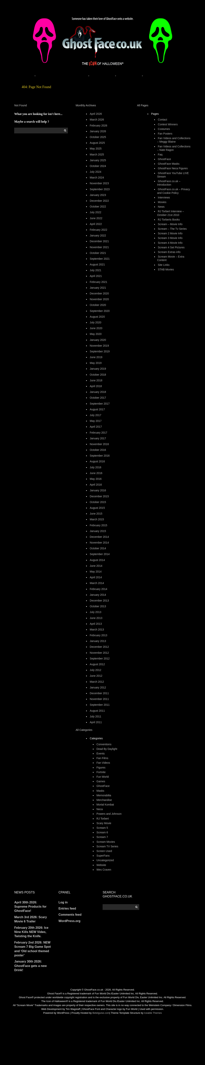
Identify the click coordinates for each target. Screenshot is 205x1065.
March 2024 (97, 177)
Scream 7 (102, 837)
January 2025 (98, 160)
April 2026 (96, 113)
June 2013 (96, 618)
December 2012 (99, 646)
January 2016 (98, 490)
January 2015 (98, 531)
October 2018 (98, 374)
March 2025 (97, 154)
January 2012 (98, 687)
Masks (100, 790)
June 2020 (96, 328)
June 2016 (96, 473)
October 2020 (98, 305)
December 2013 (99, 600)
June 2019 (96, 357)
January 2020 (98, 339)
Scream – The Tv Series (172, 228)
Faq (160, 154)
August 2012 (97, 664)
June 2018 (96, 380)
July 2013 (95, 612)
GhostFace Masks (168, 163)
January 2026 (98, 131)
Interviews (164, 197)
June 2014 (96, 565)
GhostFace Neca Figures (173, 168)
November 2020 (99, 299)
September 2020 (100, 310)
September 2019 (100, 351)
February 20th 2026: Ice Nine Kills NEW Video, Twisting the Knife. (31, 932)
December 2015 (99, 496)
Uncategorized (105, 860)
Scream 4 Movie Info (170, 242)
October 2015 (98, 502)
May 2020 (95, 333)
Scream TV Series (107, 846)
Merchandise (104, 799)
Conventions (103, 744)
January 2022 (98, 235)
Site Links (164, 264)
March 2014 (97, 583)
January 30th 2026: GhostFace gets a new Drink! (30, 966)
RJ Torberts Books (169, 219)
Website (101, 865)
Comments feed (70, 914)
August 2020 (97, 316)
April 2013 (96, 623)
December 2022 (99, 200)
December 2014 (99, 536)
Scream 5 (102, 827)
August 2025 (97, 142)
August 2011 (97, 710)
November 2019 (99, 345)
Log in (63, 902)
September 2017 (100, 403)
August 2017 (97, 409)
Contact (162, 119)
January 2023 (98, 195)
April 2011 (96, 722)
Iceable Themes (153, 1012)
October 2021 (98, 252)
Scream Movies (105, 841)
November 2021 (99, 247)
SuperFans (102, 855)
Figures (100, 767)
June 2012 (96, 675)
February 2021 (98, 281)
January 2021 (98, 287)
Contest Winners (168, 124)
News (161, 206)
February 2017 (98, 432)
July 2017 (95, 415)
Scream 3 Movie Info (170, 238)
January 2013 (98, 641)
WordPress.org (69, 921)
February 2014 (98, 589)
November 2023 (99, 183)
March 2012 (97, 681)
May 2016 (95, 478)
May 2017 (95, 420)
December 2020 (99, 293)
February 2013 (98, 635)
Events (100, 753)
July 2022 (95, 212)
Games (100, 781)
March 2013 (97, 629)
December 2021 (99, 241)
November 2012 (99, 652)
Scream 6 (102, 832)
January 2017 (98, 438)
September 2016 (100, 455)
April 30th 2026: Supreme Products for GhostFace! (30, 907)
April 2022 (96, 224)
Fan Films (102, 758)
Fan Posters (165, 133)
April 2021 (96, 276)
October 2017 (98, 397)
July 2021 (95, 270)
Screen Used (104, 851)
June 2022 (96, 218)
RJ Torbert (102, 818)
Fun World (102, 776)
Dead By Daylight (106, 748)
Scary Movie (103, 823)
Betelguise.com (100, 1012)
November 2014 (99, 542)
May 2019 (95, 362)
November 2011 (99, 699)
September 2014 (100, 554)
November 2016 (99, 444)
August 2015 (97, 507)
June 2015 (96, 513)
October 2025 (98, 137)
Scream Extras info (169, 252)
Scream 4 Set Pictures (171, 247)
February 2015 (98, 525)
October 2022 (98, 206)
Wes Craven (103, 869)
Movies (162, 202)
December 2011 (99, 693)
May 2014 (95, 571)
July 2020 (95, 322)
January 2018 (98, 391)
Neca (99, 809)
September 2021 (100, 258)
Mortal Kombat (105, 804)
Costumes (164, 129)
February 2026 (98, 125)
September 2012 (100, 658)
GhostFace (102, 785)
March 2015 (97, 519)
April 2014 (96, 577)
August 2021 (97, 264)
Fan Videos (103, 762)
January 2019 (98, 368)
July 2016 (95, 467)
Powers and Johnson (109, 813)
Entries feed (67, 908)
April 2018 (96, 386)
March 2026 (97, 119)
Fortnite (100, 772)
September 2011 (100, 704)
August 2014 (97, 560)
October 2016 (98, 449)
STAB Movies (166, 269)
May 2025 (95, 148)
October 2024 (98, 166)
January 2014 (98, 594)
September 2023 (100, 189)
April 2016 (96, 484)
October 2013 (98, 606)
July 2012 (95, 670)
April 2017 (96, 426)
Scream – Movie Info (170, 224)
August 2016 (97, 461)
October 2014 (98, 548)
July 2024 (95, 171)
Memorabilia (103, 795)
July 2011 (95, 716)
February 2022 (98, 229)
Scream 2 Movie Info (170, 233)
